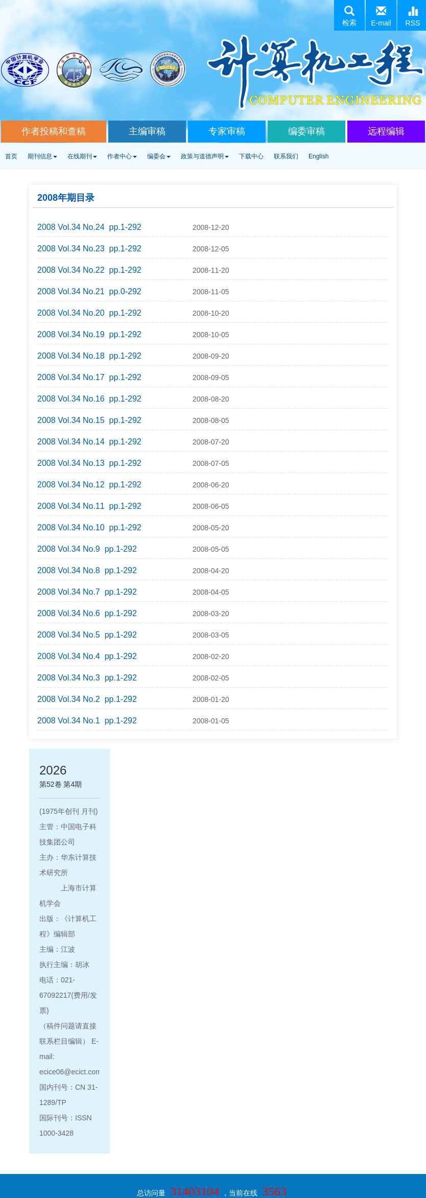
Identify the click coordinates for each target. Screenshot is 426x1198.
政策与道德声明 (205, 156)
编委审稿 (306, 131)
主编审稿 (147, 131)
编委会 (159, 156)
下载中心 (251, 156)
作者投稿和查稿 (53, 131)
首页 (11, 156)
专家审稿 (226, 131)
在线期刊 (82, 156)
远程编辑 (386, 131)
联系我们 (286, 156)
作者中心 (122, 156)
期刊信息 (42, 156)
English (318, 156)
